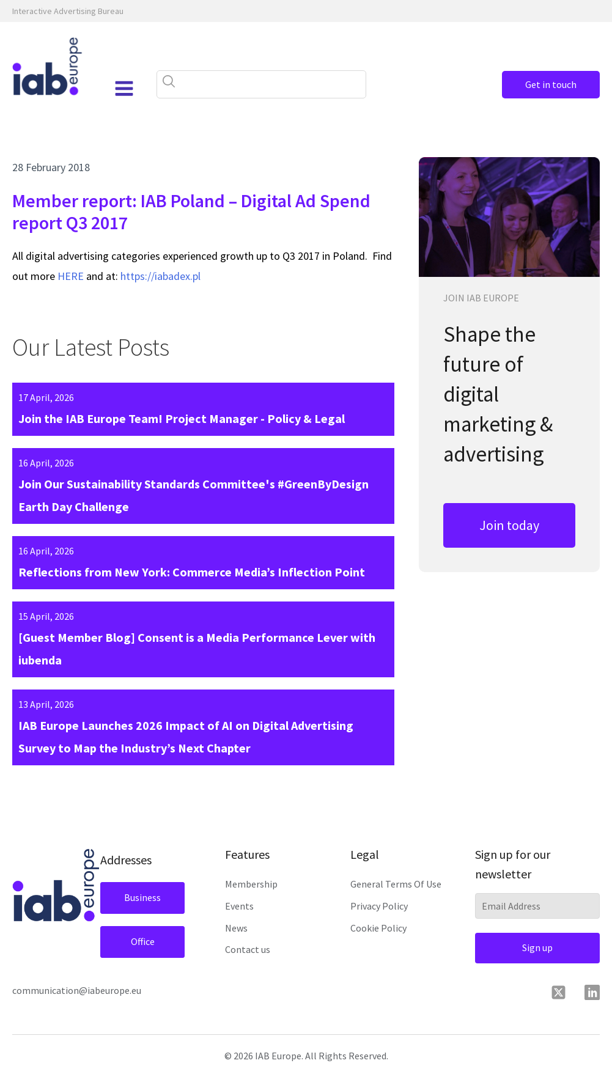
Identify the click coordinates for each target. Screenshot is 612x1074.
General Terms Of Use (395, 884)
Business (142, 897)
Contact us (247, 949)
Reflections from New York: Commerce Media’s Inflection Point (191, 571)
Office (143, 941)
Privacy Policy (379, 906)
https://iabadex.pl (160, 276)
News (236, 928)
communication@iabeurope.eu (76, 990)
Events (239, 906)
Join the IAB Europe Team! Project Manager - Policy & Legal (181, 418)
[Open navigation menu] (124, 88)
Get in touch (551, 84)
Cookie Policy (378, 928)
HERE (70, 276)
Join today (509, 525)
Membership (251, 884)
